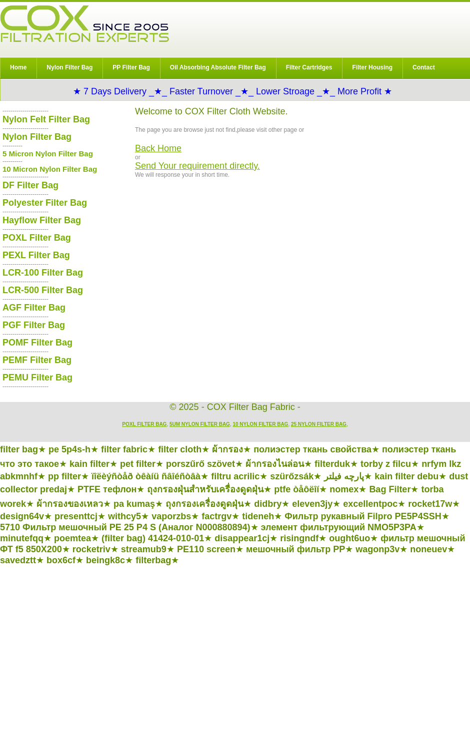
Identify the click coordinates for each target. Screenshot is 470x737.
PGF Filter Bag (33, 325)
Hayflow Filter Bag (41, 220)
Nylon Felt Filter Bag (46, 119)
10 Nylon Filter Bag (260, 424)
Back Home (158, 148)
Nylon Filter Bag (69, 67)
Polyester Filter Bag (44, 203)
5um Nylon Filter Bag (200, 424)
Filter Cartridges (309, 67)
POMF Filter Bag (37, 343)
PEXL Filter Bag (36, 255)
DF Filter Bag (30, 185)
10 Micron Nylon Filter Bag (49, 169)
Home (18, 67)
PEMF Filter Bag (37, 360)
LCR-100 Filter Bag (42, 273)
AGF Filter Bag (34, 308)
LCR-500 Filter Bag (42, 290)
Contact (423, 67)
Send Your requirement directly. (197, 166)
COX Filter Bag (84, 23)
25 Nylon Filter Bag (318, 424)
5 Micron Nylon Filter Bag (47, 153)
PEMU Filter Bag (37, 377)
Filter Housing (372, 67)
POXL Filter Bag (36, 238)
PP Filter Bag (131, 67)
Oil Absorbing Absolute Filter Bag (218, 67)
